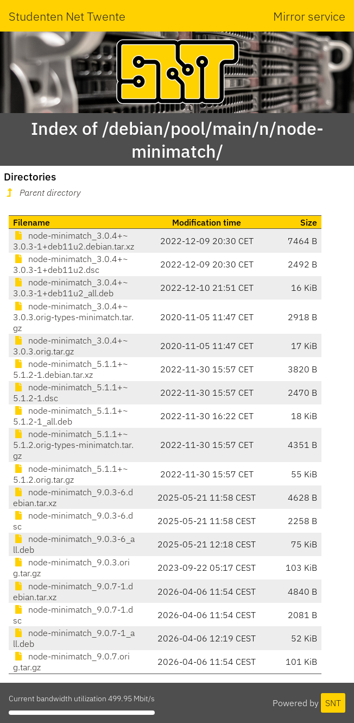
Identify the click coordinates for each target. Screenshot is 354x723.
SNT (333, 702)
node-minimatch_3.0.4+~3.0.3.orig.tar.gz (70, 346)
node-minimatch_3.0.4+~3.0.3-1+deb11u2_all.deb (70, 287)
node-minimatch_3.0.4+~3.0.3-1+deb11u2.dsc (70, 264)
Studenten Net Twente (67, 16)
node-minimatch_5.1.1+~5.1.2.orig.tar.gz (70, 474)
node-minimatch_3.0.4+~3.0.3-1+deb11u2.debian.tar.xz (73, 241)
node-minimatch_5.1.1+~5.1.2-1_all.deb (70, 416)
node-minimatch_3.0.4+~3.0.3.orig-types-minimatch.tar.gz (73, 317)
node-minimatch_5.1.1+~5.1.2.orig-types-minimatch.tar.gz (73, 444)
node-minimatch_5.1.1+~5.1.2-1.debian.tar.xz (70, 369)
